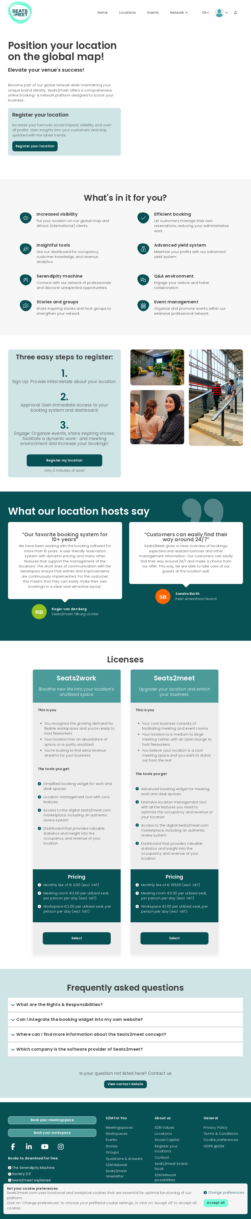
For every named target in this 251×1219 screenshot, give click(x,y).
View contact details (125, 1087)
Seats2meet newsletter (116, 1173)
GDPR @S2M (214, 1145)
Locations (127, 13)
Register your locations (166, 1148)
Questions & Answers (124, 1157)
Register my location (64, 462)
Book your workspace (52, 1132)
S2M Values (164, 1126)
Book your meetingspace (52, 1119)
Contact (162, 1156)
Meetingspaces (119, 1126)
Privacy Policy (215, 1126)
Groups (112, 1151)
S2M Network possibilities (165, 1176)
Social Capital (167, 1139)
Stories (112, 1145)
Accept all (216, 1203)
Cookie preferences (221, 1139)
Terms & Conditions (221, 1133)
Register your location (36, 147)
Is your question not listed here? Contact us (125, 1076)
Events (153, 13)
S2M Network (117, 1164)
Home (103, 13)
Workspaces (117, 1133)
